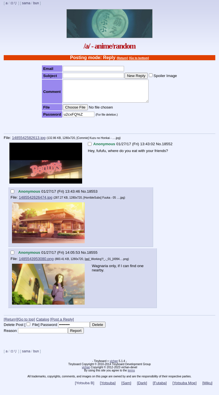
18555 (92, 257)
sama (26, 3)
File (35, 329)
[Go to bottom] (139, 58)
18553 (92, 196)
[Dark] (142, 387)
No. (159, 148)
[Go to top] (26, 323)
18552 (167, 148)
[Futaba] (160, 387)
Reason (10, 335)
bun (36, 3)
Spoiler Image (165, 76)
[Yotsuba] (107, 387)
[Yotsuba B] (84, 387)
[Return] (122, 58)
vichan (114, 365)
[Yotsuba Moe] (185, 387)
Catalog (42, 323)
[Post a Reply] (62, 323)
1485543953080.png (36, 263)
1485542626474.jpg (35, 201)
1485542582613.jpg (29, 142)
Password (48, 329)
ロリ (13, 3)
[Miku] (207, 387)
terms (131, 374)
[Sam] (126, 387)
